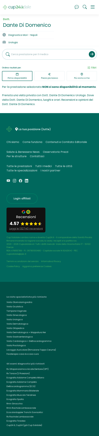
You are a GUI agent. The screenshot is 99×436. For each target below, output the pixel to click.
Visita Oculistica (15, 306)
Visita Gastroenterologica (20, 336)
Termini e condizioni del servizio (23, 261)
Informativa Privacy (51, 261)
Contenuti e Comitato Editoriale (66, 142)
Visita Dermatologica (17, 323)
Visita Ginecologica (17, 315)
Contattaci (37, 156)
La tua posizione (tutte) (35, 129)
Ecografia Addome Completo (22, 382)
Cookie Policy (13, 266)
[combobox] (44, 54)
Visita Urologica (15, 319)
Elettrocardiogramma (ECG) (21, 386)
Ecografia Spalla (15, 399)
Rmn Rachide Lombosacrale (21, 408)
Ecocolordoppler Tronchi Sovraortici (25, 412)
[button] (92, 7)
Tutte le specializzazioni (22, 170)
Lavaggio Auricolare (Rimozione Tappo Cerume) (31, 349)
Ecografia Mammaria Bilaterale (23, 390)
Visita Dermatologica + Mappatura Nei (26, 332)
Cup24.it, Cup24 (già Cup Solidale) (24, 425)
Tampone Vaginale (16, 310)
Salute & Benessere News (23, 152)
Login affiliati (22, 198)
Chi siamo (13, 142)
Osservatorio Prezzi (55, 152)
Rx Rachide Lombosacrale (20, 416)
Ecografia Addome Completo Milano (25, 377)
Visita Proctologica (16, 345)
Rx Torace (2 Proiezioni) (18, 373)
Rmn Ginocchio (15, 403)
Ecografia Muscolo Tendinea (21, 395)
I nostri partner (50, 170)
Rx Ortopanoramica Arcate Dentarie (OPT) (28, 369)
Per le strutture (17, 156)
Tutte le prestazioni (19, 166)
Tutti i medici (43, 166)
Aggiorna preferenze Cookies (37, 266)
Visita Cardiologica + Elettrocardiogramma (29, 341)
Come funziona (32, 142)
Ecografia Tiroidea (16, 420)
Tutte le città (63, 166)
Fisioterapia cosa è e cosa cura (23, 354)
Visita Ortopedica (15, 328)
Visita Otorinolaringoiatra (19, 302)
